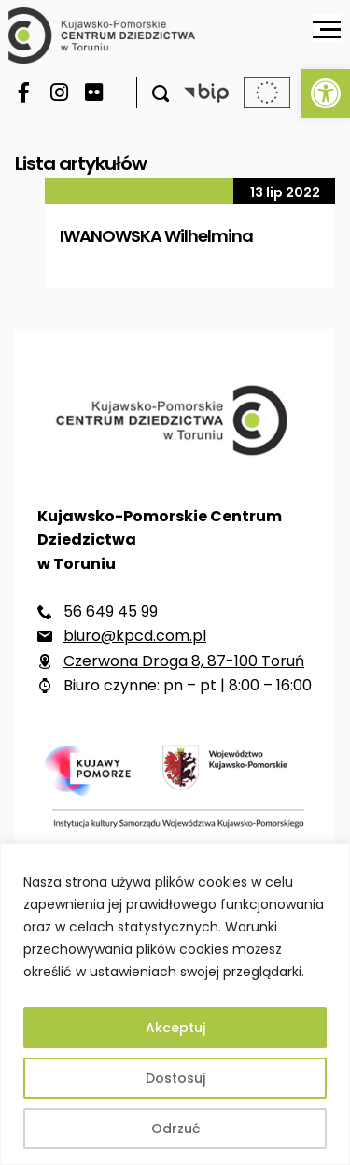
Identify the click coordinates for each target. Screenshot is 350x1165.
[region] (175, 1004)
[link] (325, 93)
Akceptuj (175, 1027)
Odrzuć (175, 1128)
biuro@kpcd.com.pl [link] (134, 635)
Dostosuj (175, 1078)
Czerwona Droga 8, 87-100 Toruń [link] (183, 661)
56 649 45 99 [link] (110, 611)
